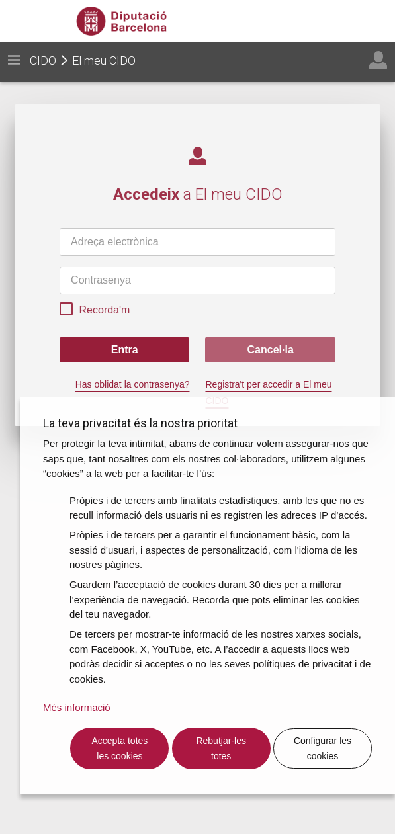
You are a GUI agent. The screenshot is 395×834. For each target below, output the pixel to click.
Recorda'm (95, 310)
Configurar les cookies (322, 748)
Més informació (76, 707)
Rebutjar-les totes (220, 748)
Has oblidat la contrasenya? (132, 384)
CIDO (43, 60)
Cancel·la (270, 349)
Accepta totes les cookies (120, 748)
